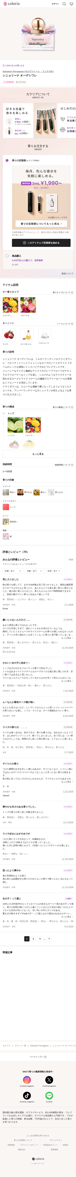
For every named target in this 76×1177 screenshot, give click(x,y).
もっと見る (38, 453)
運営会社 (21, 1149)
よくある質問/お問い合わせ (38, 1136)
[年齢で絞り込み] (34, 571)
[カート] (71, 4)
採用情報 (54, 1149)
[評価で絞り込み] (13, 571)
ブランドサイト (55, 1140)
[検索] (64, 4)
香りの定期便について (23, 1140)
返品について (67, 273)
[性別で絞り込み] (54, 571)
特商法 (65, 1145)
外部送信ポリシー (50, 1145)
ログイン (55, 4)
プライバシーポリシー (29, 1145)
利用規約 (11, 1145)
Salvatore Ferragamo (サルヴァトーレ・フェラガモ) (28, 71)
